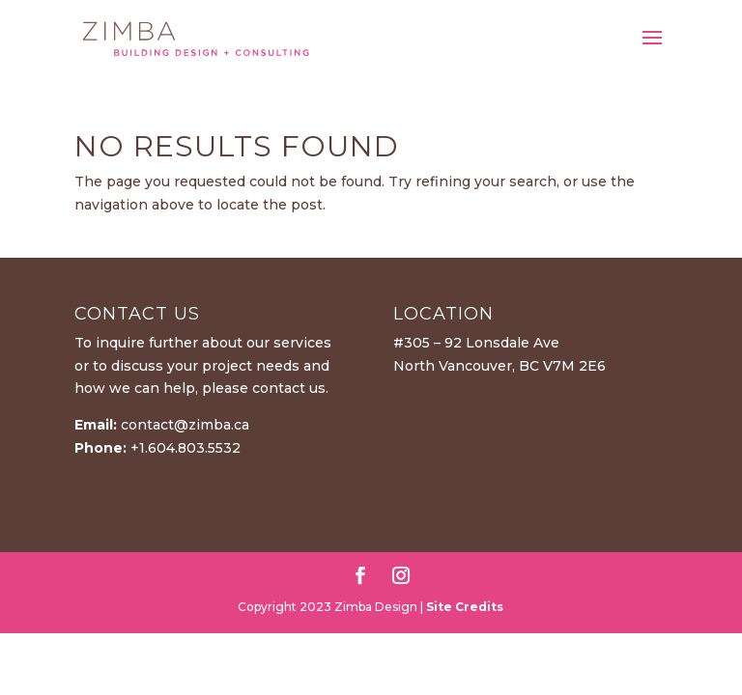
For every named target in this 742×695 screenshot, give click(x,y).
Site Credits (464, 606)
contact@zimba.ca (185, 424)
